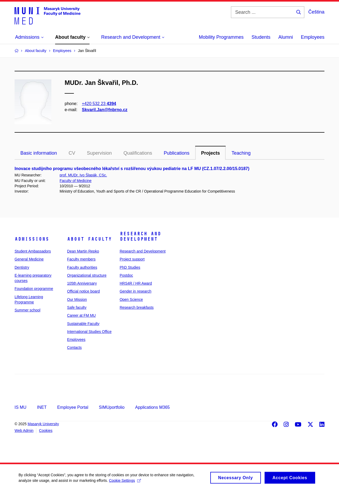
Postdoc (126, 275)
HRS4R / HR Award (136, 283)
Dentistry (22, 267)
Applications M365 (152, 407)
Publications (176, 153)
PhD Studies (130, 267)
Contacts (74, 347)
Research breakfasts (137, 307)
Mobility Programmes (221, 37)
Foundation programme (34, 288)
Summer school (27, 310)
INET (41, 407)
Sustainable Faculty (83, 323)
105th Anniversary (82, 283)
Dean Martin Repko (83, 251)
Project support (132, 259)
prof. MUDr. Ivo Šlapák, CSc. (83, 175)
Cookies (45, 430)
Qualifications (137, 153)
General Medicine (29, 259)
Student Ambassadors (33, 251)
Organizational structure (86, 275)
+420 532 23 (99, 103)
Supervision (99, 153)
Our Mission (77, 299)
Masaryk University (43, 424)
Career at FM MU (81, 315)
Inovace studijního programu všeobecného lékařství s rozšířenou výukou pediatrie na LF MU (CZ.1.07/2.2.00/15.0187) (132, 168)
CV (72, 153)
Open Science (131, 299)
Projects (210, 153)
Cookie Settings (125, 482)
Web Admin (24, 430)
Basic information (38, 153)
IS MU (20, 407)
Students (261, 37)
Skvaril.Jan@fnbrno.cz (104, 109)
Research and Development (140, 236)
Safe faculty (76, 307)
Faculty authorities (82, 267)
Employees (312, 37)
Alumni (285, 37)
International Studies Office (89, 331)
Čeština (316, 12)
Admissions (32, 239)
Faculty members (81, 259)
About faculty (89, 239)
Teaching (241, 153)
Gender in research (135, 291)
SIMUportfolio (111, 407)
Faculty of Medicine (76, 181)
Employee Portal (72, 407)
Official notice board (83, 291)
